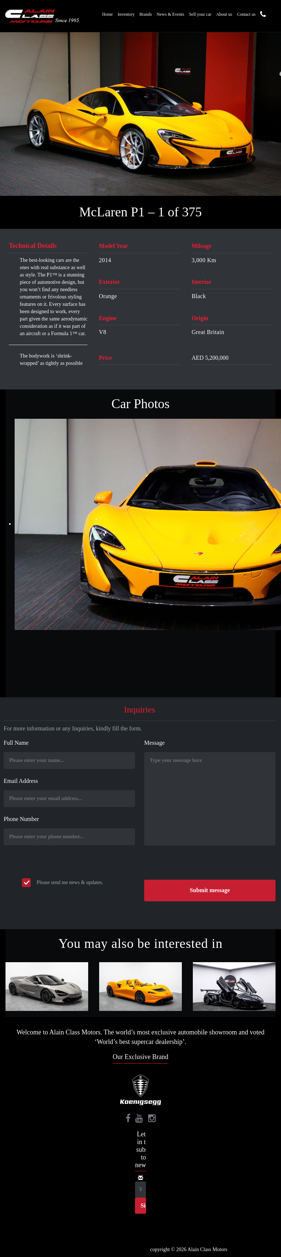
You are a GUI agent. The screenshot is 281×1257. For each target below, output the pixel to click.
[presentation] (199, 865)
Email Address (21, 781)
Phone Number (21, 819)
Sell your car (200, 14)
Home (107, 14)
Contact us (246, 14)
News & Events (170, 14)
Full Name (16, 743)
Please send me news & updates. (70, 882)
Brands (145, 14)
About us (224, 14)
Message (154, 743)
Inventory (126, 14)
